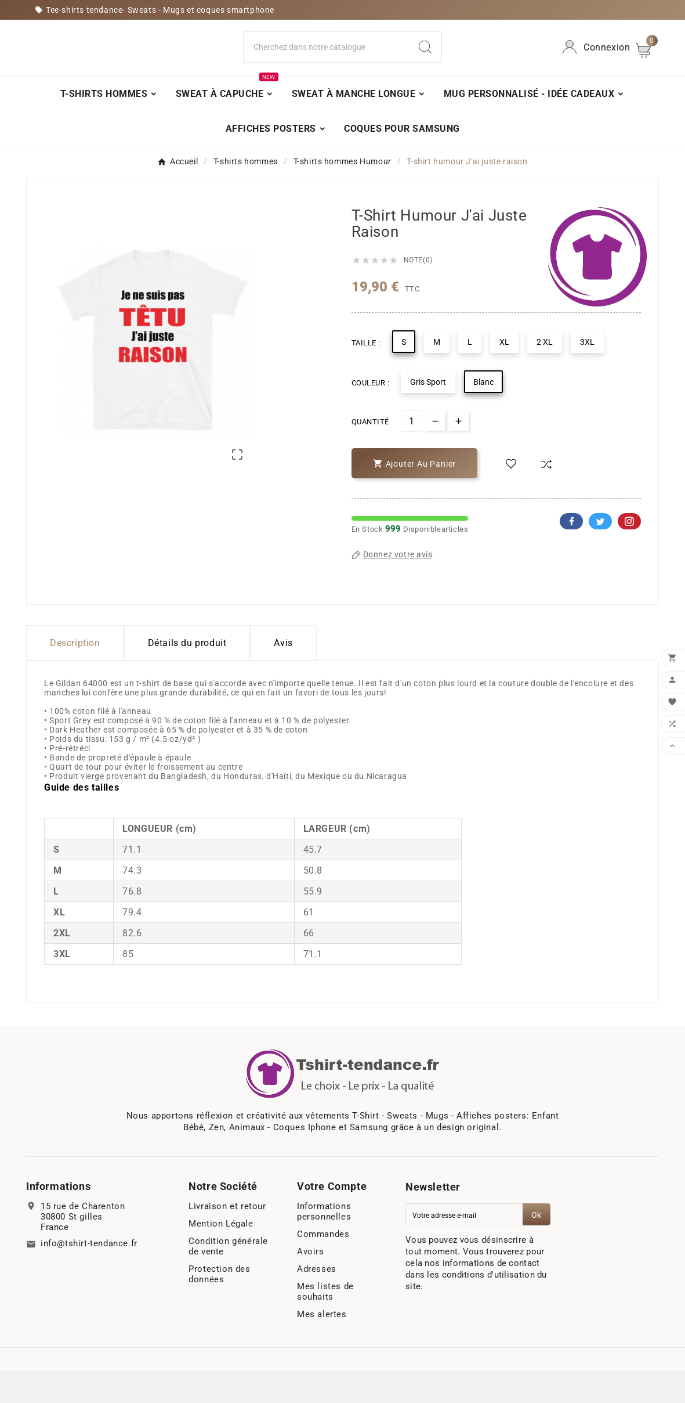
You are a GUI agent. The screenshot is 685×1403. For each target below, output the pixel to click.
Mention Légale (221, 1255)
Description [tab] (75, 674)
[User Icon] (595, 63)
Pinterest (629, 553)
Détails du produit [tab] (187, 674)
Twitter (600, 553)
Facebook (571, 553)
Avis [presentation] (283, 674)
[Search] (425, 63)
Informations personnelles (324, 1243)
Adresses (316, 1301)
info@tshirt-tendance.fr (89, 1275)
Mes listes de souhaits (325, 1323)
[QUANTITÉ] (411, 453)
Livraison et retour (227, 1238)
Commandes (323, 1266)
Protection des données (219, 1306)
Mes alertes (322, 1346)
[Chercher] (327, 63)
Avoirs (310, 1283)
